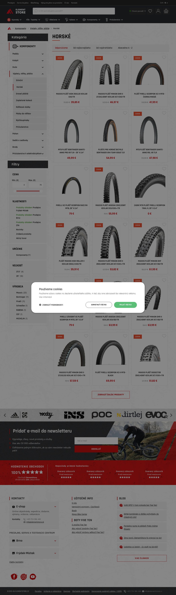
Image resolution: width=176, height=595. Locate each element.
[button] (51, 304)
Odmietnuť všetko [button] (97, 305)
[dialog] (88, 297)
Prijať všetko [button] (125, 305)
